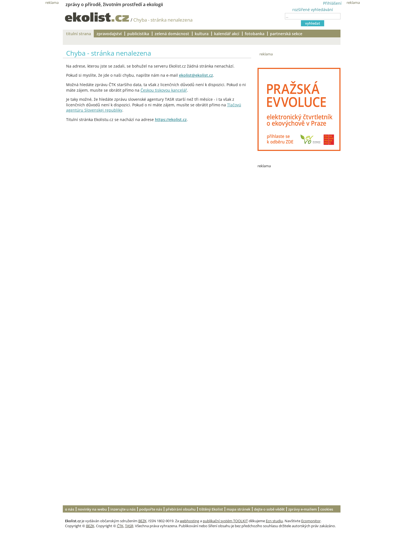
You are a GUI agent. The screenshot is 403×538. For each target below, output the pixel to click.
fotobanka (254, 33)
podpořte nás (150, 509)
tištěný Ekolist (211, 509)
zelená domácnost (172, 33)
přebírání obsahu (181, 509)
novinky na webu (92, 509)
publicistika (138, 33)
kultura (202, 33)
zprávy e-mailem (302, 509)
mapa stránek (238, 509)
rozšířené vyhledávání (312, 9)
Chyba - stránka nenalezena (163, 20)
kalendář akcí (226, 33)
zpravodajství (109, 33)
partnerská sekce (286, 33)
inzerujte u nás (123, 509)
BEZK (142, 520)
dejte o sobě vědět (269, 509)
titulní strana (78, 33)
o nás (69, 509)
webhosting (189, 520)
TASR (129, 525)
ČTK (120, 525)
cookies (326, 509)
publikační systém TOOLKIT (225, 520)
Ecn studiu (274, 520)
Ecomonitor (311, 520)
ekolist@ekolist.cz (196, 75)
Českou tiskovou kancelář (164, 90)
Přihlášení (332, 3)
